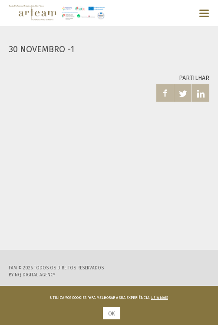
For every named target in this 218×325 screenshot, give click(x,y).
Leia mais (159, 297)
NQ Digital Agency (35, 275)
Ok (111, 314)
